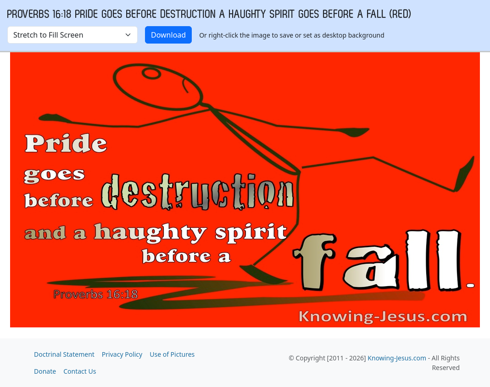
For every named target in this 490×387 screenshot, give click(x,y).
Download (168, 35)
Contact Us (79, 371)
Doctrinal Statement (64, 354)
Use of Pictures (172, 354)
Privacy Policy (122, 354)
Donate (45, 371)
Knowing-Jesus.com (397, 358)
